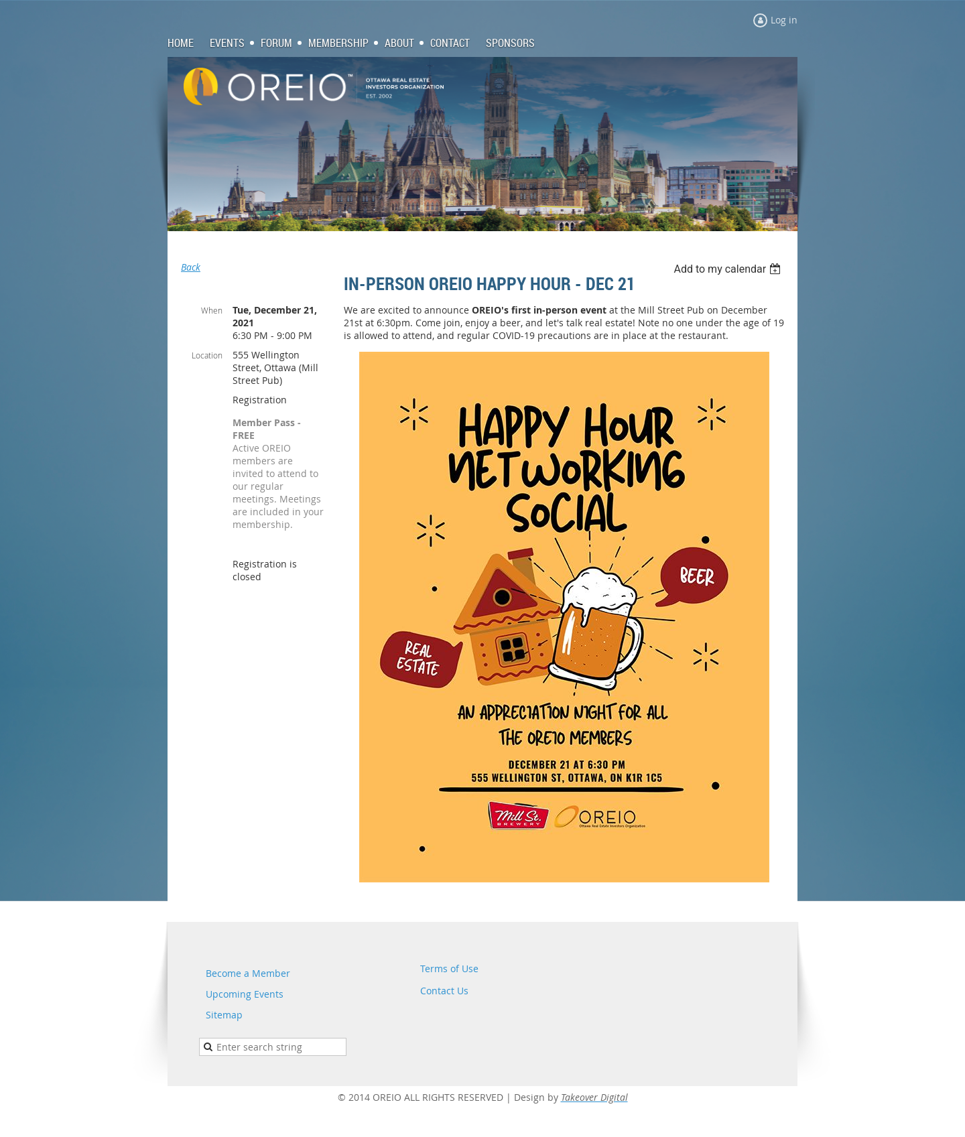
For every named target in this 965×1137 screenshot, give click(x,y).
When (211, 310)
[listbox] (728, 269)
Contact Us (444, 990)
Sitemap (224, 1014)
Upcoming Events (244, 994)
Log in (784, 19)
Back (190, 267)
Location (207, 355)
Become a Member (248, 973)
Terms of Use (449, 968)
